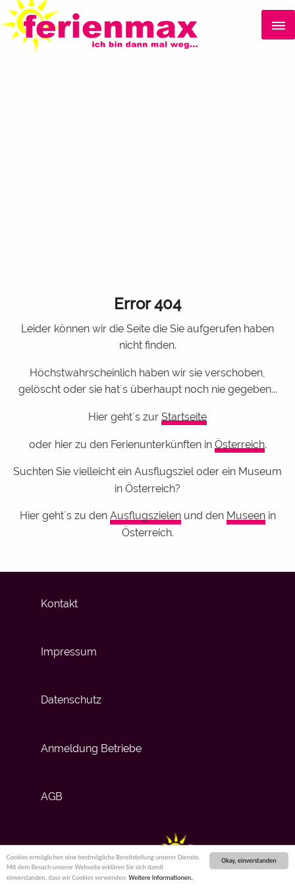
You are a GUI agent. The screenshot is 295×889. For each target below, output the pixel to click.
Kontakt (59, 603)
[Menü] (278, 25)
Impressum (69, 652)
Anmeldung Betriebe (91, 748)
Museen (246, 515)
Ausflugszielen (145, 515)
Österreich (240, 444)
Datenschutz (71, 700)
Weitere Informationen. (160, 878)
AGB (52, 796)
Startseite (184, 417)
